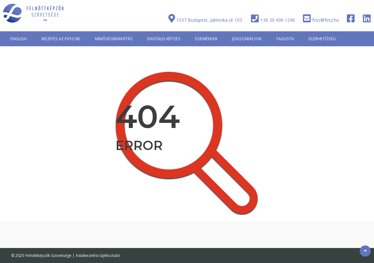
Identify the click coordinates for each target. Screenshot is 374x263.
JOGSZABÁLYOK (246, 38)
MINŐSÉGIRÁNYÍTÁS (114, 38)
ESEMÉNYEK (206, 38)
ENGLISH (19, 38)
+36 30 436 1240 (277, 20)
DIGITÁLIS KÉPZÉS (163, 38)
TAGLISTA (285, 38)
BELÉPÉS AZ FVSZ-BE (60, 38)
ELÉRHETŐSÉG (322, 38)
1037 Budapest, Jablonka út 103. (209, 20)
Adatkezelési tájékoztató (98, 255)
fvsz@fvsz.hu (325, 20)
